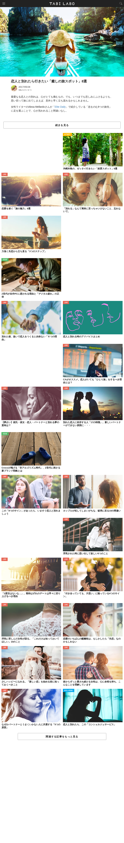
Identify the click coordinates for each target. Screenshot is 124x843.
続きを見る (62, 125)
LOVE (4, 175)
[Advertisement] (62, 792)
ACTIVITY (67, 135)
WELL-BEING (68, 691)
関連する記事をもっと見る (62, 736)
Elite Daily (60, 106)
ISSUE (5, 260)
